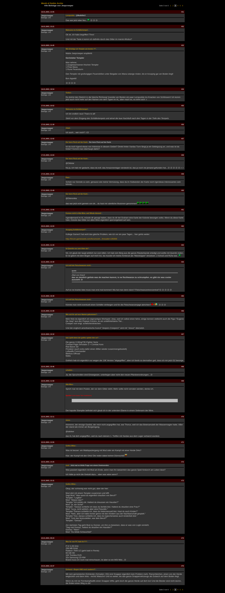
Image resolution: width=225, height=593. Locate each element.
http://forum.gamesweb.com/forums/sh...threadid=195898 (91, 239)
